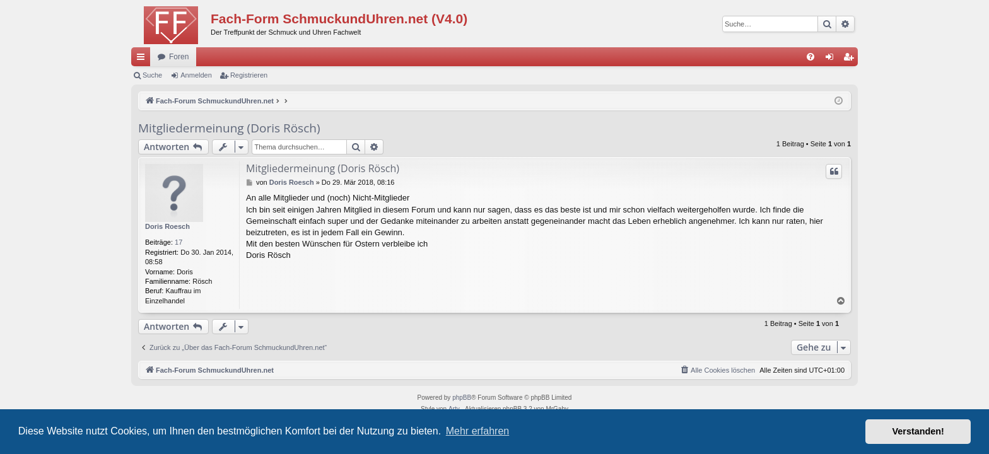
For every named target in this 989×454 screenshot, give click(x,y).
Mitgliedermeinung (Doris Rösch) (229, 128)
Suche (152, 75)
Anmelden (196, 75)
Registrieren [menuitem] (851, 59)
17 (178, 242)
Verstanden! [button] (918, 431)
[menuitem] (810, 56)
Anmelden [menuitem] (832, 59)
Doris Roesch (167, 226)
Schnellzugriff (143, 59)
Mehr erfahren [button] (478, 431)
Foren (179, 56)
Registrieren (248, 75)
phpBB (461, 397)
